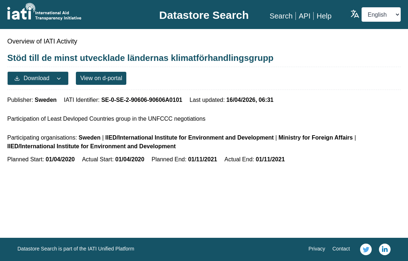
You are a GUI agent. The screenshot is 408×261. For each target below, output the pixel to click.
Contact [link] (341, 249)
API (304, 16)
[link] (366, 249)
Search (281, 16)
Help (324, 16)
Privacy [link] (317, 249)
